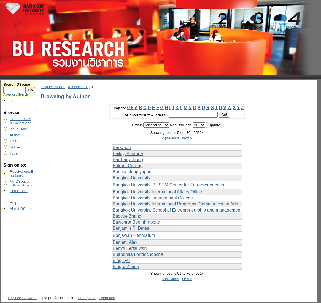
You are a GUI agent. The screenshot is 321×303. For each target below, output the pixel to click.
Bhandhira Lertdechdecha (138, 254)
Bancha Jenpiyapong (133, 171)
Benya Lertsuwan (130, 248)
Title (13, 141)
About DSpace (21, 209)
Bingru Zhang (126, 266)
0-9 (130, 107)
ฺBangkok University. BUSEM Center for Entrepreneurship (168, 185)
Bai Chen (122, 147)
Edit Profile (18, 191)
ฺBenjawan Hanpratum (134, 235)
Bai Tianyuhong (128, 159)
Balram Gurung (128, 165)
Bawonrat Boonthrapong (136, 222)
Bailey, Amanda (128, 153)
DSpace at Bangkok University (65, 87)
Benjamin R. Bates (131, 228)
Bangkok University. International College (153, 198)
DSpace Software (22, 298)
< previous (170, 138)
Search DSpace (16, 84)
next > (187, 138)
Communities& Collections (20, 121)
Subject (16, 147)
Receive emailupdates (21, 173)
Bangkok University (131, 177)
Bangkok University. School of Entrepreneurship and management (177, 210)
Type (14, 153)
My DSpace (19, 181)
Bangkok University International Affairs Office (157, 192)
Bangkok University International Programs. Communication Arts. (176, 204)
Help (13, 203)
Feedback (107, 298)
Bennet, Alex (125, 242)
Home (15, 101)
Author (15, 135)
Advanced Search (15, 94)
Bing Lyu (121, 260)
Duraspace (86, 298)
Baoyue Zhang (127, 216)
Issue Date (18, 129)
